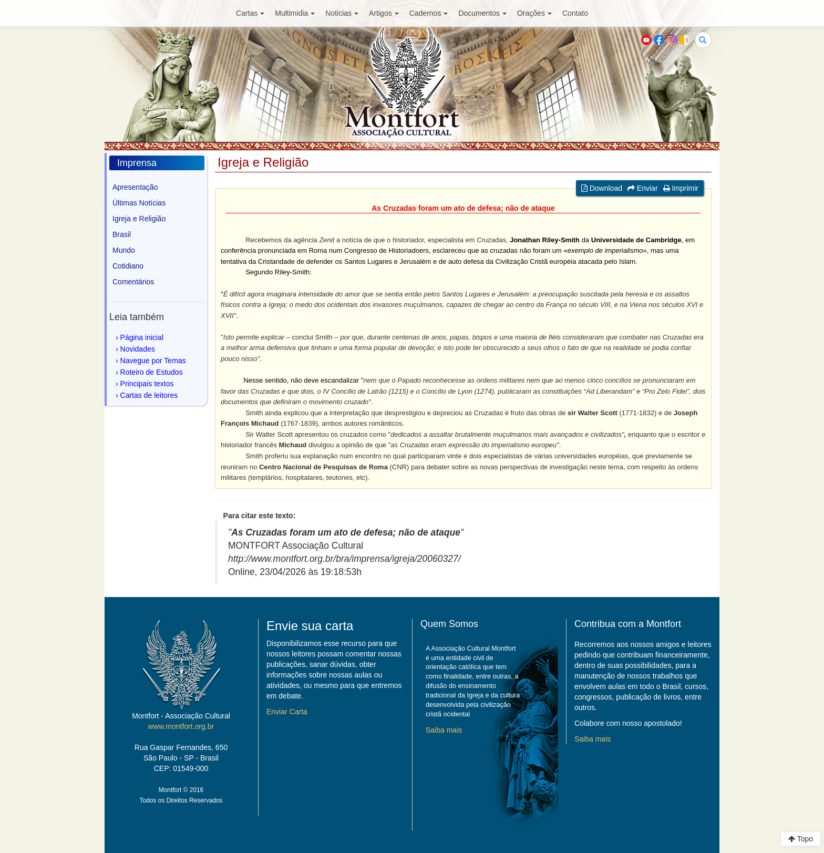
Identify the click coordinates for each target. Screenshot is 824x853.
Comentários (133, 282)
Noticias (341, 13)
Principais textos (147, 383)
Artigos (384, 13)
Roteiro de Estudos (151, 372)
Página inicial (142, 337)
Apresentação (135, 187)
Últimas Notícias (139, 203)
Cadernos (428, 13)
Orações (534, 13)
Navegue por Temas (153, 360)
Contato (575, 13)
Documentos (482, 13)
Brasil (121, 234)
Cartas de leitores (149, 395)
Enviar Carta (286, 711)
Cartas (250, 13)
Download (601, 188)
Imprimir (680, 188)
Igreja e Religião (139, 218)
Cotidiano (127, 266)
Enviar (642, 188)
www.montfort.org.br (181, 726)
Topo (800, 839)
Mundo (123, 250)
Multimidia (295, 13)
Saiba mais (444, 730)
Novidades (137, 349)
